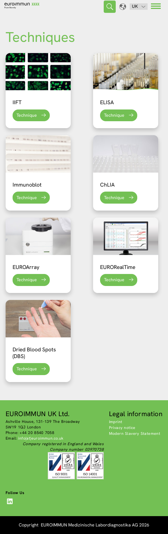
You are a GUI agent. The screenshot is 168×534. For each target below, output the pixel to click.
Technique (26, 115)
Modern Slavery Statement (134, 433)
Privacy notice (122, 427)
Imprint (115, 421)
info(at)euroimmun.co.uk (40, 438)
